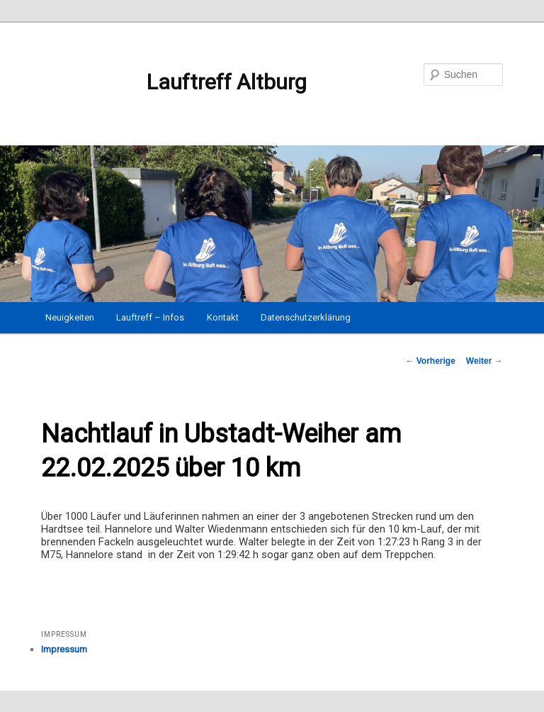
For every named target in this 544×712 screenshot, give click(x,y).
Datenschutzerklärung (306, 317)
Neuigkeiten (69, 317)
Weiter (484, 361)
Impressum (64, 649)
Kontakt (223, 317)
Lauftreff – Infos (150, 317)
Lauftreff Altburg (174, 82)
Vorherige (430, 361)
